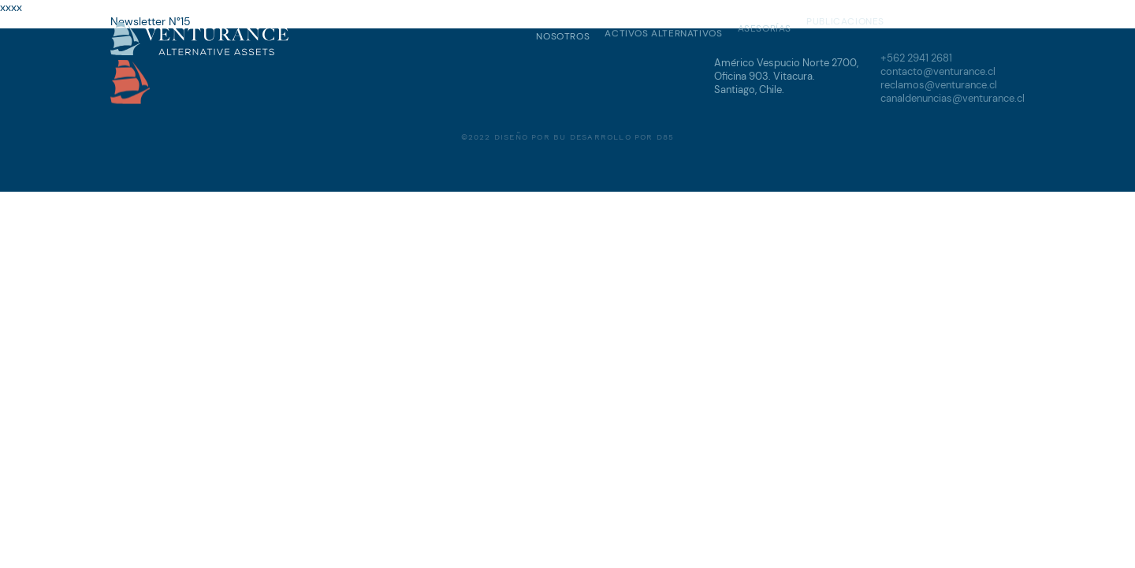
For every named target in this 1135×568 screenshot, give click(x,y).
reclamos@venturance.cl (938, 84)
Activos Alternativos (663, 33)
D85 (666, 135)
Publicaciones (845, 19)
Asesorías (764, 27)
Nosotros (563, 35)
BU (559, 135)
